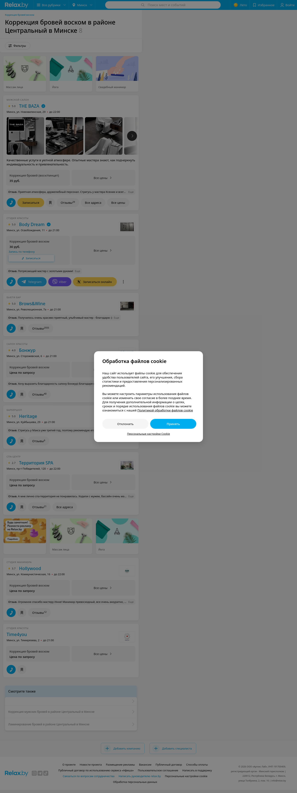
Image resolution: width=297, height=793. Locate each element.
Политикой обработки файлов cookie (165, 410)
